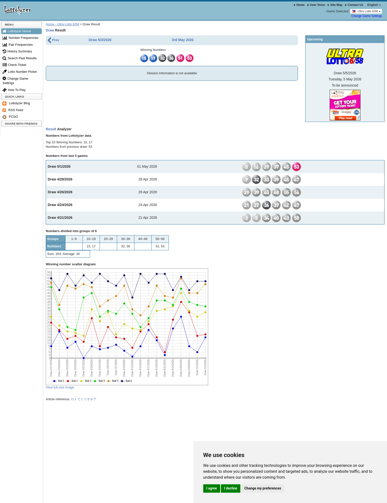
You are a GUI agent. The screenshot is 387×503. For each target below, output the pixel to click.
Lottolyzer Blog (16, 103)
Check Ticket (14, 65)
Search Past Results (19, 58)
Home (299, 5)
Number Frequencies (20, 38)
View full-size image (60, 387)
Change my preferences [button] (262, 488)
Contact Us (354, 5)
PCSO (10, 117)
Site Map (335, 5)
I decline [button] (230, 488)
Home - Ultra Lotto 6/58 (62, 24)
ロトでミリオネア (83, 399)
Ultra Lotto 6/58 (366, 11)
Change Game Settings (366, 16)
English (374, 5)
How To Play (14, 90)
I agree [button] (211, 488)
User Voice (316, 5)
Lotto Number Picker (19, 72)
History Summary (17, 51)
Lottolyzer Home (16, 31)
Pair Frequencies (17, 44)
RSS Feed (12, 110)
